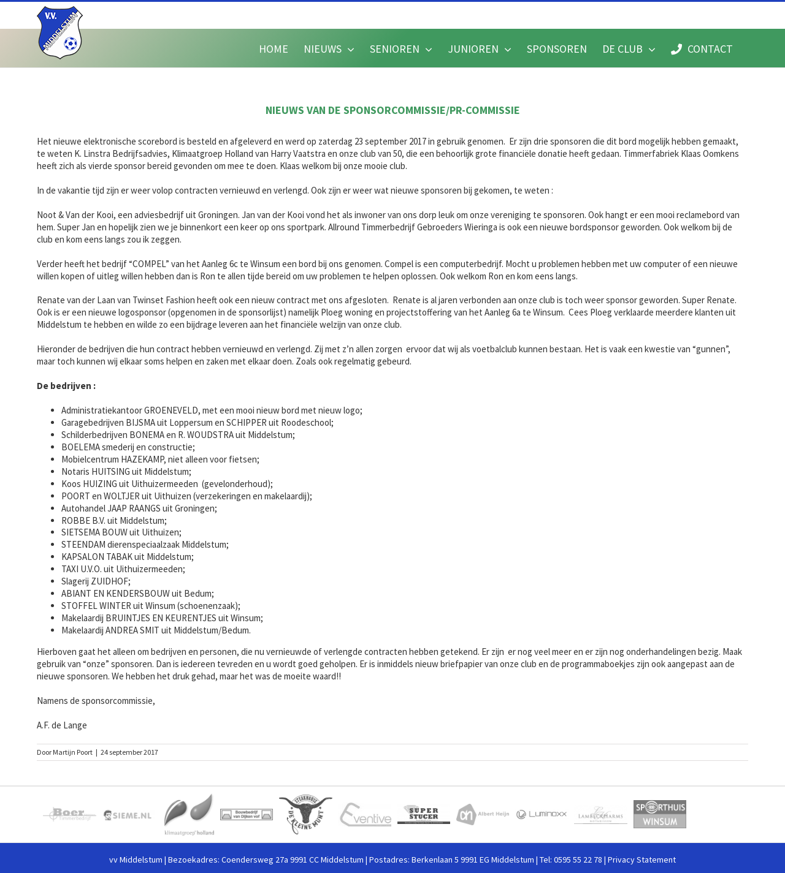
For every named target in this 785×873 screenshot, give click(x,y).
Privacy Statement (642, 859)
